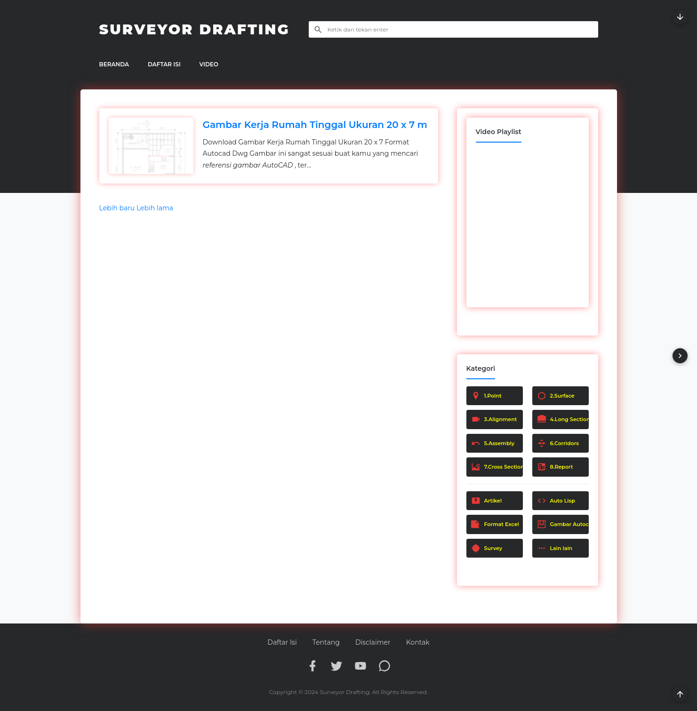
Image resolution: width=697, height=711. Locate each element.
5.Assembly (493, 443)
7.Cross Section (497, 466)
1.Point (486, 395)
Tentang (326, 642)
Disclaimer (373, 642)
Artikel (486, 500)
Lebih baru (117, 208)
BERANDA (114, 64)
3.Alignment (494, 419)
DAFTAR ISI (164, 64)
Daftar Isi (281, 642)
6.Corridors (558, 443)
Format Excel (495, 524)
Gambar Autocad (563, 524)
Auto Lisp (556, 500)
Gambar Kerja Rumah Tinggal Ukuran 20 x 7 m (315, 124)
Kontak (418, 642)
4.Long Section (563, 419)
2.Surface (556, 395)
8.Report (555, 466)
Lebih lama (154, 208)
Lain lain (555, 548)
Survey (487, 548)
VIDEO (209, 64)
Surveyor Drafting (194, 29)
